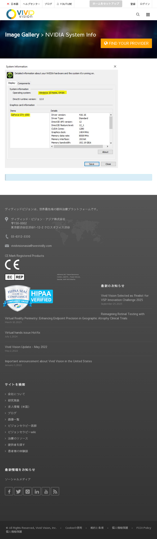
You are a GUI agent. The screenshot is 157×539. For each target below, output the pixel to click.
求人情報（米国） (19, 407)
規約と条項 (97, 528)
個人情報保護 (120, 528)
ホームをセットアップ (106, 4)
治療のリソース (18, 438)
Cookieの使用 (73, 528)
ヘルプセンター (31, 4)
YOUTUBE (64, 4)
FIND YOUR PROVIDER (126, 43)
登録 (132, 4)
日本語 (12, 4)
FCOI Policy (143, 528)
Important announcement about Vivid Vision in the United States (48, 361)
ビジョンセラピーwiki (22, 432)
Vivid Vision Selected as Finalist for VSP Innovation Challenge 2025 (125, 297)
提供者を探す (16, 445)
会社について (16, 394)
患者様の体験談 (18, 451)
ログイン (145, 4)
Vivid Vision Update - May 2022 (26, 347)
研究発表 (13, 400)
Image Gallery (22, 34)
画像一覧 (13, 419)
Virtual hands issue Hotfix (22, 332)
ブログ (48, 4)
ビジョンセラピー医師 (22, 426)
